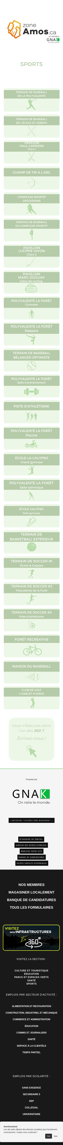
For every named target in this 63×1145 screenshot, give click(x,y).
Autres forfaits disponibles (32, 863)
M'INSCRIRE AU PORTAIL (31, 839)
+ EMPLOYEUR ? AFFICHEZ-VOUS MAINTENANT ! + (31, 820)
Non (56, 1136)
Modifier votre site (31, 851)
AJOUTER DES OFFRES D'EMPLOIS (31, 845)
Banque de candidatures (31, 857)
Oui (48, 1136)
